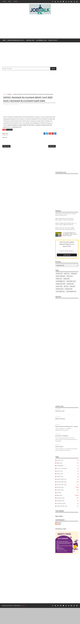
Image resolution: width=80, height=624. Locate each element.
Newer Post (6, 148)
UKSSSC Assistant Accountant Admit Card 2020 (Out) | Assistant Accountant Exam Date (30, 127)
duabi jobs (66, 174)
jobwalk (59, 420)
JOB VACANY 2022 (71, 177)
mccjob (66, 182)
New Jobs (9, 94)
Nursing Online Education (15, 40)
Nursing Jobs (30, 40)
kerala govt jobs (60, 179)
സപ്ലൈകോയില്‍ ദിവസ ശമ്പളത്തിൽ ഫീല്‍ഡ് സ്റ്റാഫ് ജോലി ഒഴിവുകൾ (70, 130)
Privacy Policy (52, 40)
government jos (60, 177)
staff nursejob (60, 187)
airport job (59, 169)
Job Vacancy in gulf (60, 307)
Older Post (50, 148)
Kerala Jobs (70, 179)
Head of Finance (59, 342)
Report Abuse (59, 412)
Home (4, 1)
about (9, 1)
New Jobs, (17, 104)
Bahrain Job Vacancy (60, 314)
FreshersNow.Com (16, 129)
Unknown (59, 418)
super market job (71, 187)
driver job (59, 174)
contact (15, 1)
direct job (69, 171)
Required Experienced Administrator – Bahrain (66, 322)
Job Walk (9, 501)
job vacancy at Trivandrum (61, 331)
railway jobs (68, 184)
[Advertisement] (48, 26)
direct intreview (60, 171)
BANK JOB (66, 169)
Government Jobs (41, 40)
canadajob (74, 169)
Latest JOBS (59, 182)
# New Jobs (9, 131)
